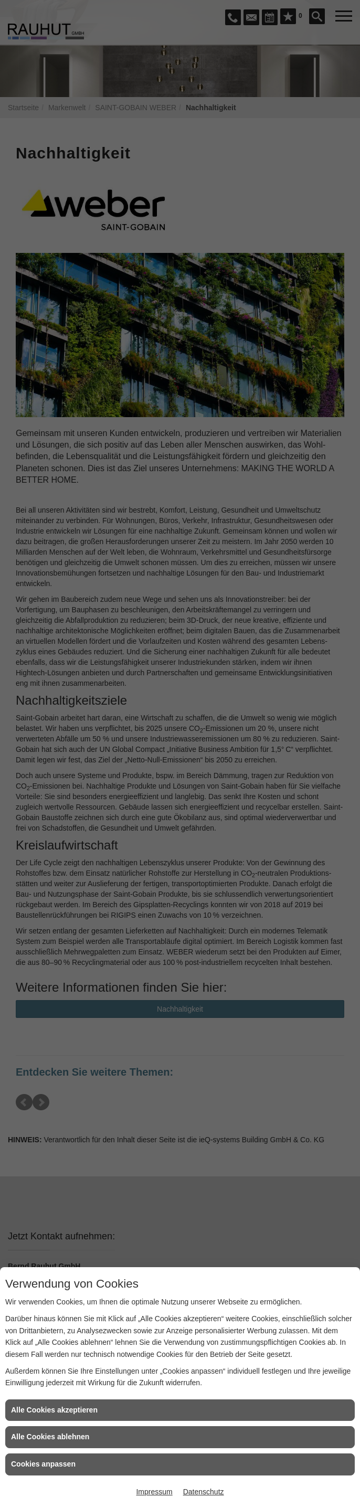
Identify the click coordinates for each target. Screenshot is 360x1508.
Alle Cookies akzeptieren (54, 1410)
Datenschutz (203, 1492)
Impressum (154, 1492)
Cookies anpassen (43, 1464)
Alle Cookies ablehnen (50, 1436)
